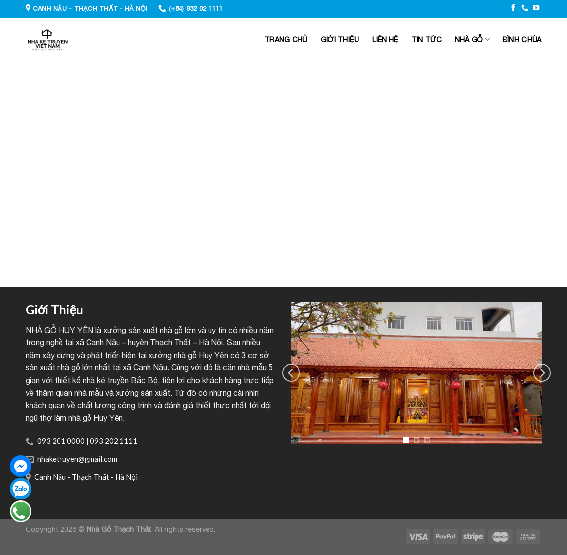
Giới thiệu (340, 39)
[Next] (542, 373)
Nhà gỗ (472, 39)
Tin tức (427, 39)
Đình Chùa (522, 39)
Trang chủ (286, 39)
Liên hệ (385, 39)
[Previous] (291, 373)
